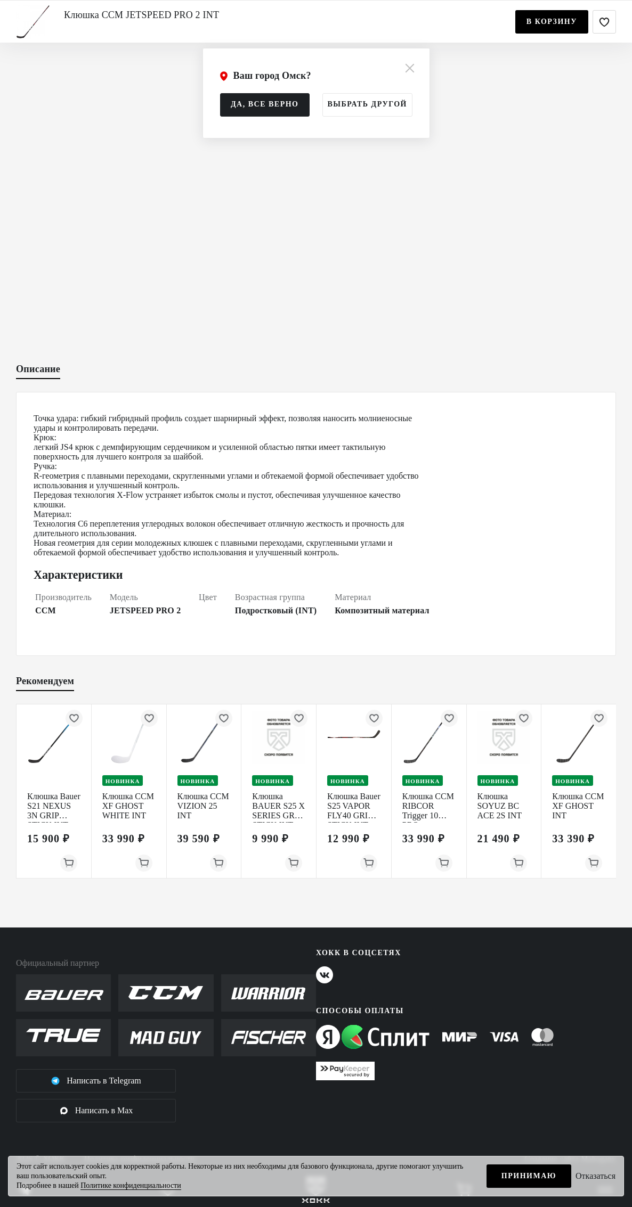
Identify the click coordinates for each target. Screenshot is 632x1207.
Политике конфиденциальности (130, 1185)
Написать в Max (96, 1110)
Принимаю (528, 1176)
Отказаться (595, 1175)
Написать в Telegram (96, 1081)
